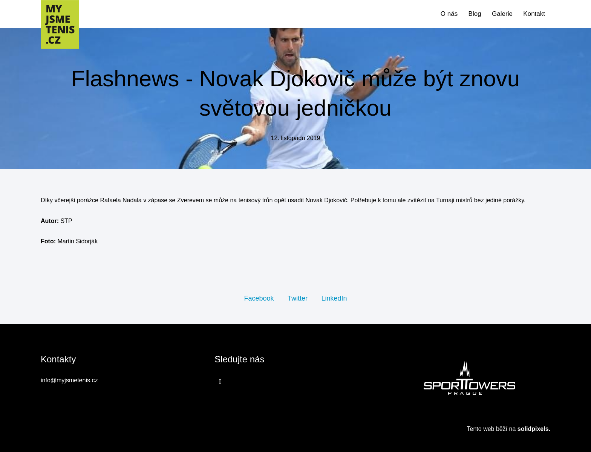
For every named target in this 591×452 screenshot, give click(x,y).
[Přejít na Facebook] (220, 381)
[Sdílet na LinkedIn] (334, 298)
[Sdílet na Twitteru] (298, 298)
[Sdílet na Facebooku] (259, 298)
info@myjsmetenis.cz (69, 380)
